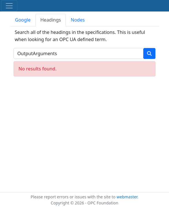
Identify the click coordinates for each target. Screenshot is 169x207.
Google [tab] (23, 20)
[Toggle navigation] (9, 6)
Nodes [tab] (77, 20)
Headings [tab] (50, 20)
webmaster (127, 197)
